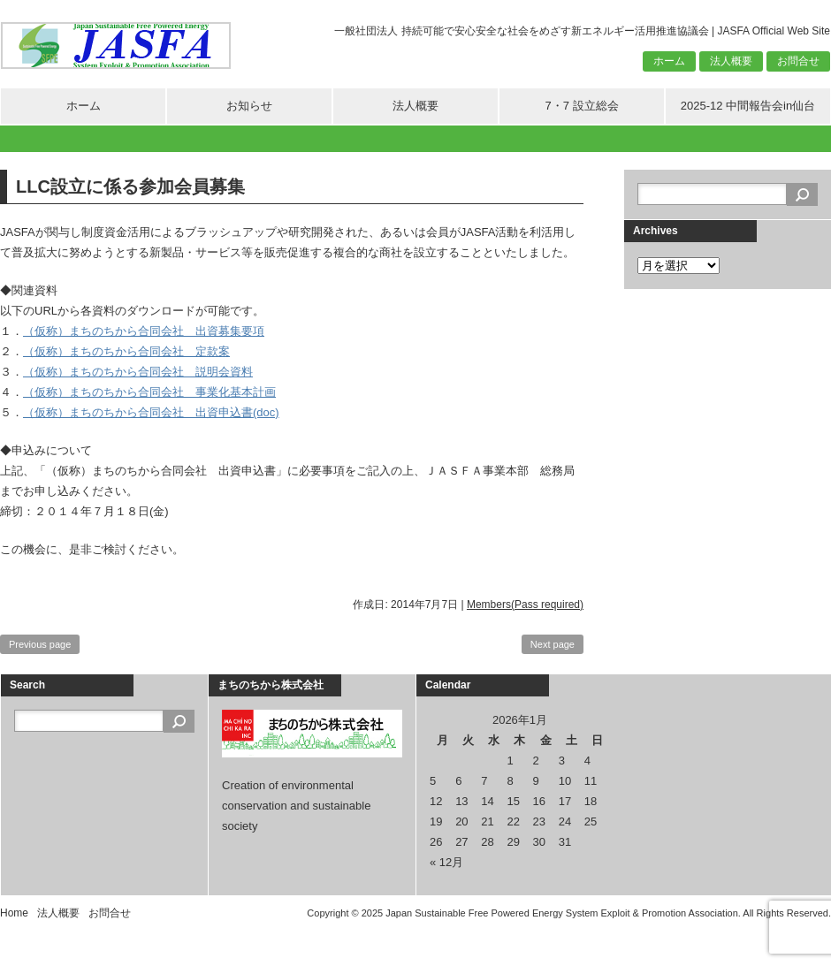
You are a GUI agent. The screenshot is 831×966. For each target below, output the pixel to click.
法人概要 (731, 61)
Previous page (40, 644)
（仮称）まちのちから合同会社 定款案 (126, 351)
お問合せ (798, 61)
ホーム (669, 61)
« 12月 (446, 862)
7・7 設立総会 (581, 105)
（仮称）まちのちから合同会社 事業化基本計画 (149, 392)
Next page (552, 644)
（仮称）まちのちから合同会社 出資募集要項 (143, 331)
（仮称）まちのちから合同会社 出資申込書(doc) (151, 412)
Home (14, 913)
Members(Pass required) (525, 604)
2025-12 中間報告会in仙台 (748, 105)
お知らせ (249, 105)
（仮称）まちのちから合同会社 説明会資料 (138, 371)
